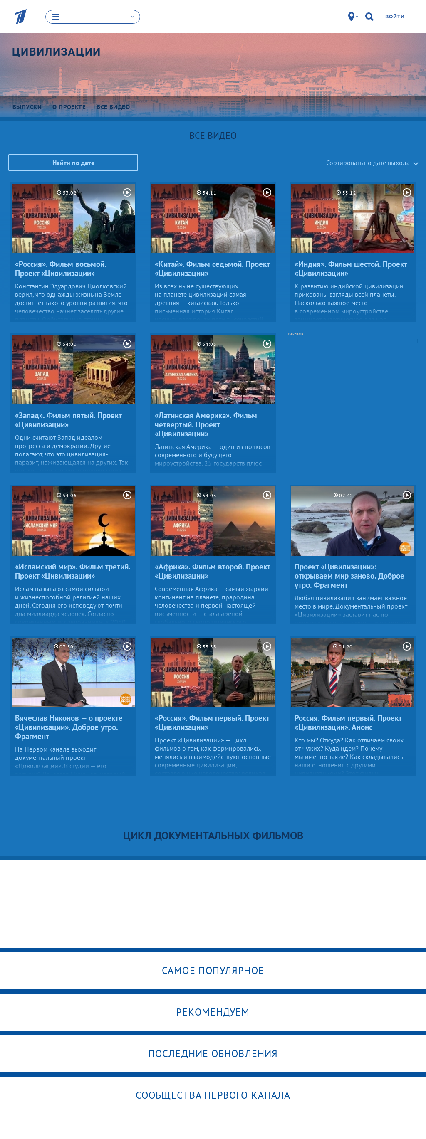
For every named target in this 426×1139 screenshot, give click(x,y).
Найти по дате (73, 162)
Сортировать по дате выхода (368, 162)
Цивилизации (56, 51)
